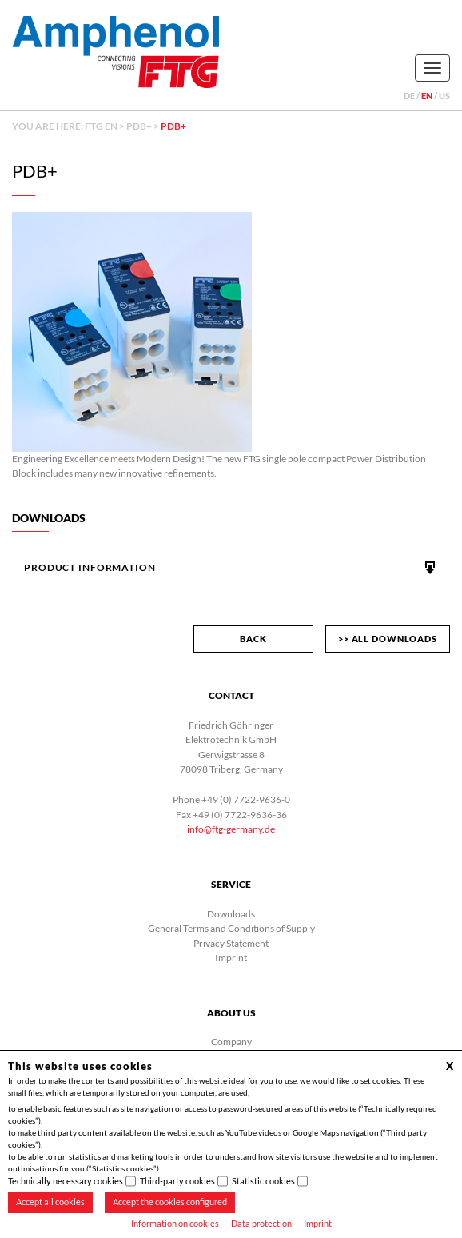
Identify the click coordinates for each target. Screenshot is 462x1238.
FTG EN (101, 126)
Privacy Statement (231, 943)
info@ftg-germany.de (231, 829)
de (409, 95)
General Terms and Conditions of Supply (231, 928)
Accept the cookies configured (170, 1201)
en (426, 95)
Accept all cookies (50, 1201)
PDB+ (139, 126)
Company (231, 1042)
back (253, 638)
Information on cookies (175, 1223)
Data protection (261, 1223)
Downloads (231, 914)
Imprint (318, 1223)
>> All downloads (387, 638)
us (444, 95)
